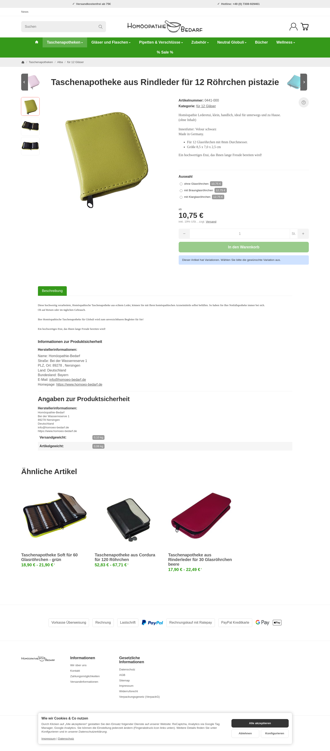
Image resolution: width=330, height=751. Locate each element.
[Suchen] (63, 26)
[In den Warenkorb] (244, 247)
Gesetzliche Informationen (131, 660)
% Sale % (165, 52)
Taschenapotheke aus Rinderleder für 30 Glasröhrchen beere (200, 560)
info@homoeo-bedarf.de (67, 379)
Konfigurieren (274, 733)
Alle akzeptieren (260, 723)
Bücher (261, 42)
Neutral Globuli (231, 42)
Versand (211, 221)
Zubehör (200, 42)
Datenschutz (66, 738)
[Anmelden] (293, 26)
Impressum (49, 738)
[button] (30, 106)
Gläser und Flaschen (111, 42)
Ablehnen (245, 733)
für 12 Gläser (206, 106)
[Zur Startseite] (165, 26)
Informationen (82, 658)
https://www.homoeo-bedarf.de (79, 384)
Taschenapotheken (65, 42)
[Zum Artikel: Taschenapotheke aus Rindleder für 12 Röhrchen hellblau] (296, 82)
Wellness (285, 42)
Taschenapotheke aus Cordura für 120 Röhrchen (125, 557)
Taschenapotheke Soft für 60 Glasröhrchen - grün (49, 557)
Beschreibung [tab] (52, 291)
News (24, 11)
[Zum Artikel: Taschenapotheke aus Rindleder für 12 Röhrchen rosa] (34, 82)
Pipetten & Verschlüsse (161, 42)
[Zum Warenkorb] (304, 26)
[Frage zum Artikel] (304, 102)
